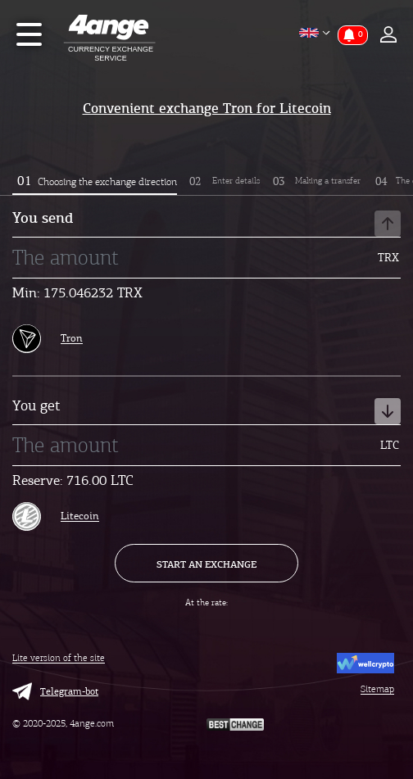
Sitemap (377, 689)
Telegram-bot (55, 691)
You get (206, 411)
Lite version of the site (58, 658)
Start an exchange (206, 564)
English (303, 33)
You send (206, 224)
